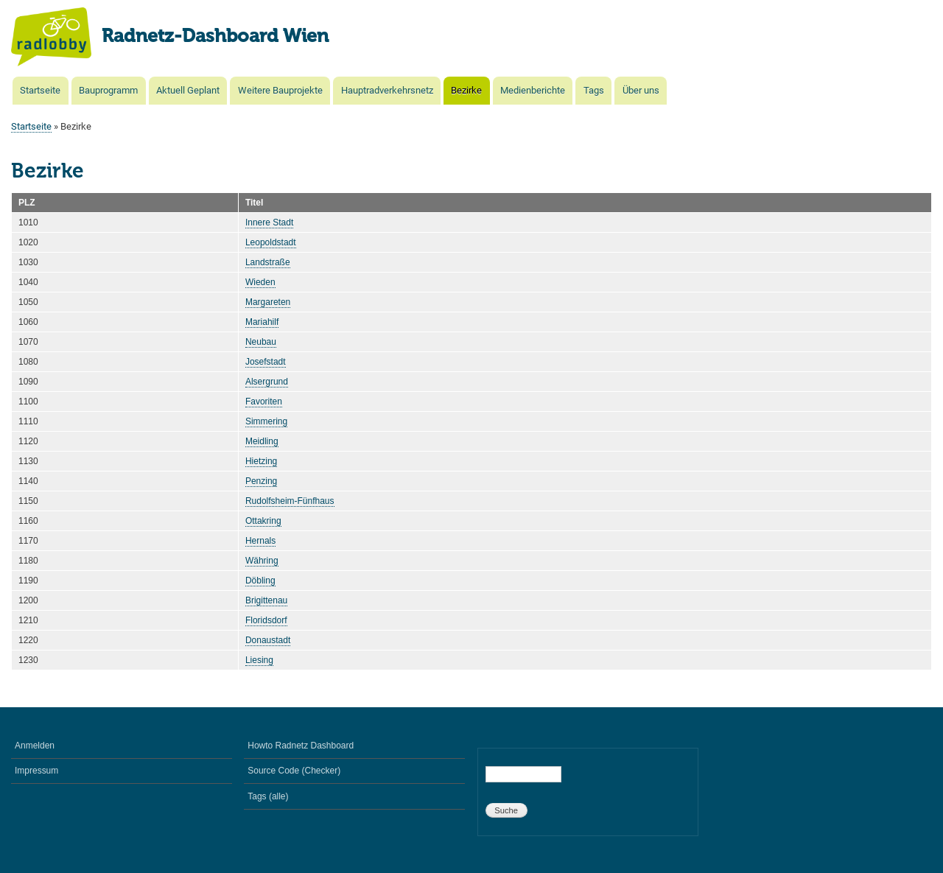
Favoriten (263, 401)
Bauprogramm (108, 90)
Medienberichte (532, 90)
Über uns (641, 90)
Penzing (261, 481)
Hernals (260, 541)
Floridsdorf (266, 620)
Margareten (267, 302)
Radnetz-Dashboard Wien (215, 36)
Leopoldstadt (270, 242)
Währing (261, 560)
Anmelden (35, 745)
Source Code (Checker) (294, 770)
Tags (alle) (268, 796)
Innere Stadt (269, 222)
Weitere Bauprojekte (280, 90)
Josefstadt (265, 362)
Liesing (259, 660)
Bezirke (466, 90)
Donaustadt (267, 640)
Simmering (266, 421)
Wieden (260, 282)
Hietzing (261, 461)
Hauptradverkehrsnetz (387, 90)
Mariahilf (261, 322)
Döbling (260, 580)
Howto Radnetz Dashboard (301, 745)
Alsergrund (266, 381)
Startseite (40, 90)
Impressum (36, 770)
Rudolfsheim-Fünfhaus (289, 501)
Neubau (260, 342)
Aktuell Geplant (188, 90)
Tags (593, 90)
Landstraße (267, 262)
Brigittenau (266, 600)
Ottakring (263, 521)
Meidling (261, 441)
